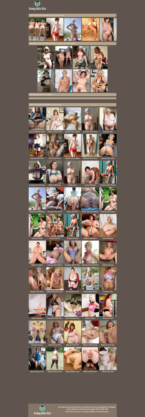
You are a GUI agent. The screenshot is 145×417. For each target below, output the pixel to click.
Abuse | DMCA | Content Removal (96, 411)
